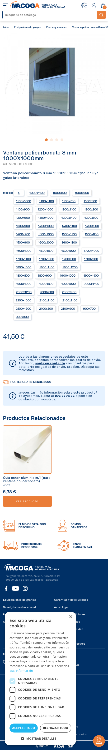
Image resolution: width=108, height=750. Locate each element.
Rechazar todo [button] (55, 728)
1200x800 (91, 209)
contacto (26, 399)
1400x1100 (69, 226)
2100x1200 (23, 308)
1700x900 (91, 259)
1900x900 (68, 284)
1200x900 (23, 217)
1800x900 (45, 275)
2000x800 (47, 292)
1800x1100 (46, 267)
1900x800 (46, 284)
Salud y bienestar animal (19, 607)
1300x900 (23, 226)
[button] (40, 738)
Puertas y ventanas (56, 27)
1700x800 (69, 259)
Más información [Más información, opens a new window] (21, 671)
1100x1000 (23, 201)
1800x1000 (23, 267)
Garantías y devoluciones (71, 599)
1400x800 (92, 226)
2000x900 (69, 292)
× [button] (70, 617)
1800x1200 (70, 267)
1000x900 (82, 193)
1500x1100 (69, 234)
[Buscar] (50, 15)
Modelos (8, 192)
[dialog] (40, 678)
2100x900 (68, 308)
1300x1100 (68, 217)
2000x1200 (24, 292)
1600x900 (68, 251)
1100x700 (68, 201)
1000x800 (60, 193)
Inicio (6, 27)
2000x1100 (91, 284)
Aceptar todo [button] (23, 728)
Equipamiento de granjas (27, 27)
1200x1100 (68, 209)
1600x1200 (23, 251)
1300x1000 (45, 217)
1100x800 (90, 201)
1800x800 (23, 275)
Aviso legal (61, 607)
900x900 (22, 317)
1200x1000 (45, 209)
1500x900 (23, 242)
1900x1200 (23, 284)
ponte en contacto (50, 363)
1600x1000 (46, 242)
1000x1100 (37, 193)
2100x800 (46, 308)
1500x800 (92, 234)
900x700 (89, 308)
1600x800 (46, 251)
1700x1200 (46, 259)
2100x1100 (46, 300)
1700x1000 (91, 251)
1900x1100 (91, 275)
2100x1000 (23, 300)
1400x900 (23, 234)
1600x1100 (69, 242)
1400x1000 (46, 226)
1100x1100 (46, 201)
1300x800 (91, 217)
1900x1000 (67, 275)
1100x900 (23, 209)
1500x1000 (46, 234)
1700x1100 (23, 259)
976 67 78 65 (65, 396)
